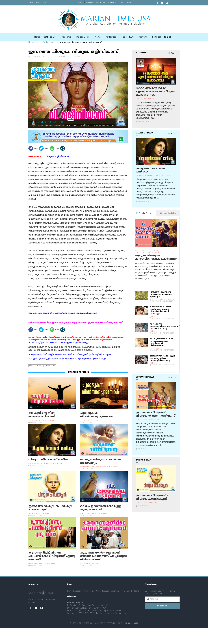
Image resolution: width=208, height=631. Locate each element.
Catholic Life (51, 37)
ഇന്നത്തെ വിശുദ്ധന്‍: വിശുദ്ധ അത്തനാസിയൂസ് (155, 417)
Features (67, 37)
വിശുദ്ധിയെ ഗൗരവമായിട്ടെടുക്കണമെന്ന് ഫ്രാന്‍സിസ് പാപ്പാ (164, 329)
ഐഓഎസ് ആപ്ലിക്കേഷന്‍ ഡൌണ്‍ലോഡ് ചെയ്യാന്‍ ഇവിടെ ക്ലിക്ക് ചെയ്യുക (69, 362)
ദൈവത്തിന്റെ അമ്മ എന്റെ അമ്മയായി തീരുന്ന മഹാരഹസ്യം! (155, 95)
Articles (31, 567)
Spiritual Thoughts (47, 424)
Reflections (113, 37)
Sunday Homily (153, 423)
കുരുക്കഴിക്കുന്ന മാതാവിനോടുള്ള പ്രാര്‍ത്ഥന (156, 260)
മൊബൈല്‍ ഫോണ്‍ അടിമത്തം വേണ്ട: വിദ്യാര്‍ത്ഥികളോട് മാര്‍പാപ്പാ (160, 313)
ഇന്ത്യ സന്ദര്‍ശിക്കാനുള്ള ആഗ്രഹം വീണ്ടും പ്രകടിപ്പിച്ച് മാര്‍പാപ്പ (162, 361)
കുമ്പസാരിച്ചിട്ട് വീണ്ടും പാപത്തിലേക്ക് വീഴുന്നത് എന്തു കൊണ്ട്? (51, 559)
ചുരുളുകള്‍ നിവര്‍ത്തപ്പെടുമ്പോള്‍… (97, 418)
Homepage (33, 46)
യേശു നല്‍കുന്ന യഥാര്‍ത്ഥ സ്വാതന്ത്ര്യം (100, 464)
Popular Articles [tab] (144, 216)
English (168, 37)
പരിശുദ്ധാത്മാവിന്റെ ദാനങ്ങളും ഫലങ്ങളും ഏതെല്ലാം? (161, 297)
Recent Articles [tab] (168, 216)
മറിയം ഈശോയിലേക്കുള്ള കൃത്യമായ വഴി (100, 511)
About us (80, 2)
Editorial (128, 2)
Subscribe (162, 609)
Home (37, 37)
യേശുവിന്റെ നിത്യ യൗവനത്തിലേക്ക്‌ (41, 418)
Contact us (89, 2)
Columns (83, 424)
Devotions (32, 467)
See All (172, 56)
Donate (120, 2)
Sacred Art (129, 37)
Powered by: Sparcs (128, 627)
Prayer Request (100, 2)
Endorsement (111, 2)
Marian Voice (84, 37)
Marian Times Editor (70, 60)
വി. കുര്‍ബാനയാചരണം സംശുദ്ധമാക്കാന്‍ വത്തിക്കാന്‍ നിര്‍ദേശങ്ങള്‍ (162, 345)
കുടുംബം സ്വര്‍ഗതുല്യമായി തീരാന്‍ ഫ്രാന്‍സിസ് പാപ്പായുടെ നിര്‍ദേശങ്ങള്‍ (103, 559)
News (98, 37)
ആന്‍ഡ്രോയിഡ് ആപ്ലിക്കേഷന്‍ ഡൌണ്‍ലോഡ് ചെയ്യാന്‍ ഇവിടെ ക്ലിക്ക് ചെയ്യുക (71, 357)
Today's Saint (49, 46)
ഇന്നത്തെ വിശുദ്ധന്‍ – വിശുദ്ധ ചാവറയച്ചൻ (50, 511)
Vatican (95, 567)
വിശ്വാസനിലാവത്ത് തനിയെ (49, 463)
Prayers (144, 37)
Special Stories (35, 369)
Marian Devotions (44, 467)
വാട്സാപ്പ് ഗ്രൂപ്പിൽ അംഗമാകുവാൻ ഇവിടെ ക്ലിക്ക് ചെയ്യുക (60, 346)
